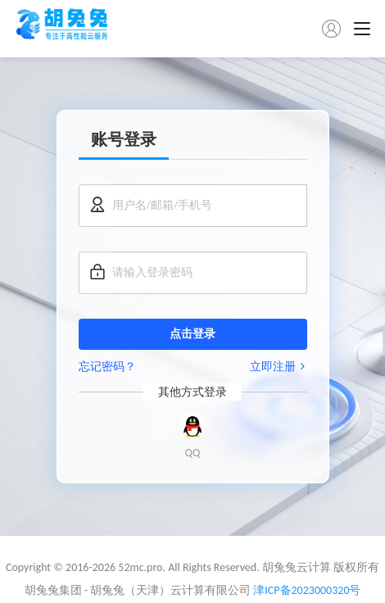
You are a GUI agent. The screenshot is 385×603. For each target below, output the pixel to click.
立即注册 (278, 367)
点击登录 (192, 334)
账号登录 (123, 139)
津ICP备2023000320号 (306, 590)
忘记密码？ (107, 367)
